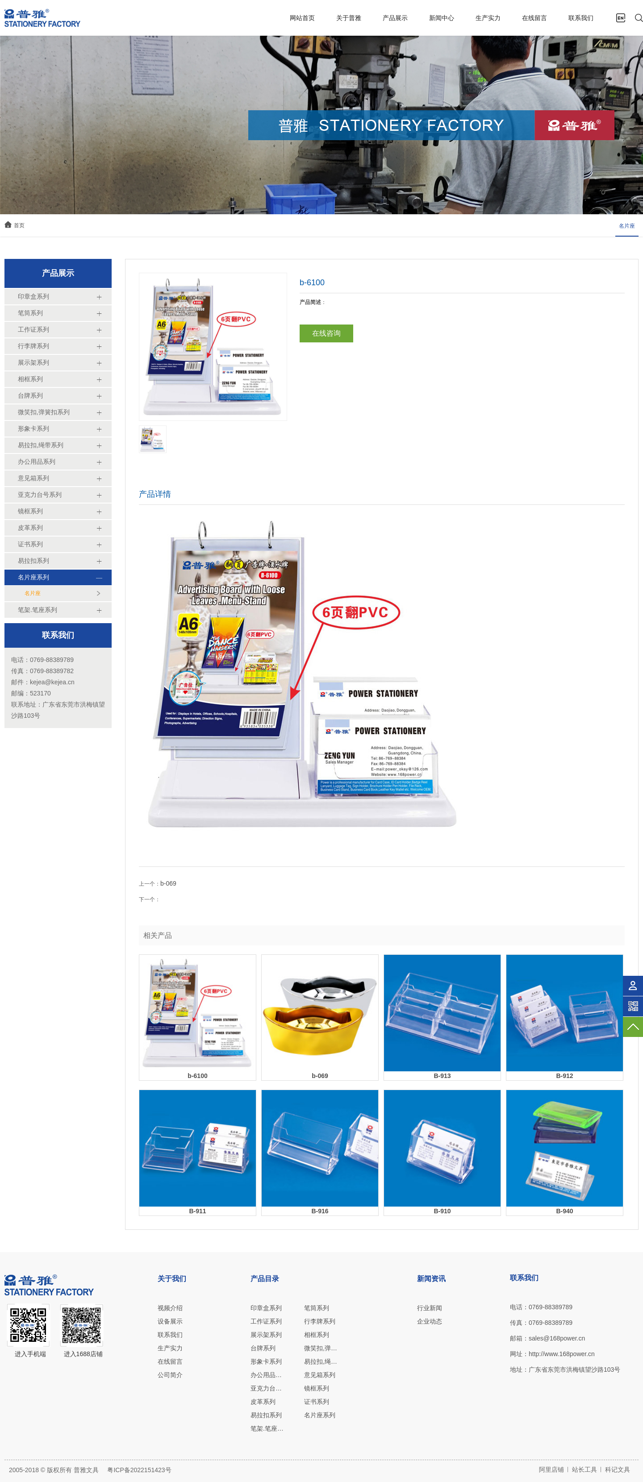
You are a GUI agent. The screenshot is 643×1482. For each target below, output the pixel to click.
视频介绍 (170, 1307)
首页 (19, 225)
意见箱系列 (319, 1374)
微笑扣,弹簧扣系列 (321, 1348)
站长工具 (584, 1469)
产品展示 (395, 17)
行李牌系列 (319, 1321)
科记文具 (617, 1469)
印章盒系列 (266, 1307)
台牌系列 (263, 1348)
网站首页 (302, 17)
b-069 (168, 883)
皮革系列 (263, 1401)
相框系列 (316, 1334)
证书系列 (316, 1401)
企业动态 (429, 1321)
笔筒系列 (316, 1307)
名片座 (627, 226)
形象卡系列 (266, 1361)
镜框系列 (316, 1388)
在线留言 (534, 17)
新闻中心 (441, 17)
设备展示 (170, 1321)
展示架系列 (266, 1334)
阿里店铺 (551, 1469)
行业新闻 (429, 1307)
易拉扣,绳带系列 (321, 1361)
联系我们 (580, 17)
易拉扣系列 (266, 1415)
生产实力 (488, 17)
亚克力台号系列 (267, 1388)
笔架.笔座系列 (267, 1428)
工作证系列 (266, 1321)
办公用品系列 (267, 1374)
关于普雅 (348, 17)
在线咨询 (326, 333)
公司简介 (170, 1374)
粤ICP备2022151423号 (139, 1470)
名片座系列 (319, 1415)
